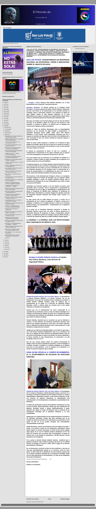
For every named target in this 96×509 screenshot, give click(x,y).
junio (6, 241)
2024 (5, 105)
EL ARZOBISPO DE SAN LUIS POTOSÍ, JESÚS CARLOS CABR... (13, 201)
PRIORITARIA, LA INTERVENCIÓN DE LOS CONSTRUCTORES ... (14, 203)
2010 (5, 255)
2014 (5, 123)
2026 (5, 102)
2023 (5, 107)
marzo (6, 247)
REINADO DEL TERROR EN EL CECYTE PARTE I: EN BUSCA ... (13, 212)
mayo (6, 243)
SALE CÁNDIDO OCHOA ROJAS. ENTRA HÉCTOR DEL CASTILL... (13, 169)
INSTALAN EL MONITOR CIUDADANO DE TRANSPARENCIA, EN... (13, 192)
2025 (5, 104)
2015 (5, 122)
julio (6, 240)
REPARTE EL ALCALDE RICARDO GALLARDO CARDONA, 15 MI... (12, 230)
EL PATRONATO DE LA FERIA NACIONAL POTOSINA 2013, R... (13, 177)
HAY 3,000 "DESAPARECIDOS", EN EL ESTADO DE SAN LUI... (13, 145)
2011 (5, 253)
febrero (6, 249)
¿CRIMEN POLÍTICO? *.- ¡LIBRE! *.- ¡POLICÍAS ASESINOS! (12, 154)
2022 (5, 109)
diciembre (7, 127)
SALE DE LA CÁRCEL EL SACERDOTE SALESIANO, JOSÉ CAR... (13, 172)
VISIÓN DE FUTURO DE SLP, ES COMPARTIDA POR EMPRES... (12, 218)
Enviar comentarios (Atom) (37, 501)
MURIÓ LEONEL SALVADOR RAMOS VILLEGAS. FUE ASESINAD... (13, 148)
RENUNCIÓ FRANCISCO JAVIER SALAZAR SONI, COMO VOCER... (14, 189)
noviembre (7, 129)
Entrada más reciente (32, 499)
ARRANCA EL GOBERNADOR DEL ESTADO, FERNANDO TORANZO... (13, 183)
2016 (5, 120)
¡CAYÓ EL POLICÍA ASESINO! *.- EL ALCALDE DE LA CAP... (12, 142)
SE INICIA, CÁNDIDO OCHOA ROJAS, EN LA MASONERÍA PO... (13, 166)
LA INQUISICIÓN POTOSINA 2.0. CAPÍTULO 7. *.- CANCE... (12, 186)
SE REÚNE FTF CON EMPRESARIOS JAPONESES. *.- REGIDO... (13, 224)
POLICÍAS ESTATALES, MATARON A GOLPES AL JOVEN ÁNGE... (12, 195)
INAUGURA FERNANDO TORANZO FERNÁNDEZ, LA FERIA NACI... (12, 236)
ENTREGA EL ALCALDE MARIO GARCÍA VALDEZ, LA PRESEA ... (13, 160)
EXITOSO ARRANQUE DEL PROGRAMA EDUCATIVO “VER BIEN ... (13, 151)
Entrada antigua (65, 499)
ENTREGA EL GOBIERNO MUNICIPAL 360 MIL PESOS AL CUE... (14, 221)
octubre (6, 130)
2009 (5, 256)
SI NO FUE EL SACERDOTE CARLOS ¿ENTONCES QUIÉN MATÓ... (13, 157)
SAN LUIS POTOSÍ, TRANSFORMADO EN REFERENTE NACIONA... (14, 137)
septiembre (7, 132)
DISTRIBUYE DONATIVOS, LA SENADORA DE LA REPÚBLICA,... (14, 180)
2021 (5, 111)
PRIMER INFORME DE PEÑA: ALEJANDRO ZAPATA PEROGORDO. (14, 140)
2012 (5, 251)
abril (6, 245)
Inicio (49, 499)
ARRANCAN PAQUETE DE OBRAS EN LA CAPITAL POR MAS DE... (13, 227)
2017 (5, 118)
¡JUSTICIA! (7, 237)
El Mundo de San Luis (79, 48)
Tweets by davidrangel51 (7, 73)
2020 (5, 113)
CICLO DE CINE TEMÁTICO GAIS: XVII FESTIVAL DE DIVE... (13, 215)
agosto (6, 134)
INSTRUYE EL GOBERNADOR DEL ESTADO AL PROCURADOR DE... (12, 206)
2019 (5, 115)
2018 (5, 116)
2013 (5, 125)
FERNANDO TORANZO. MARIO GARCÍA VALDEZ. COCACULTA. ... (13, 198)
